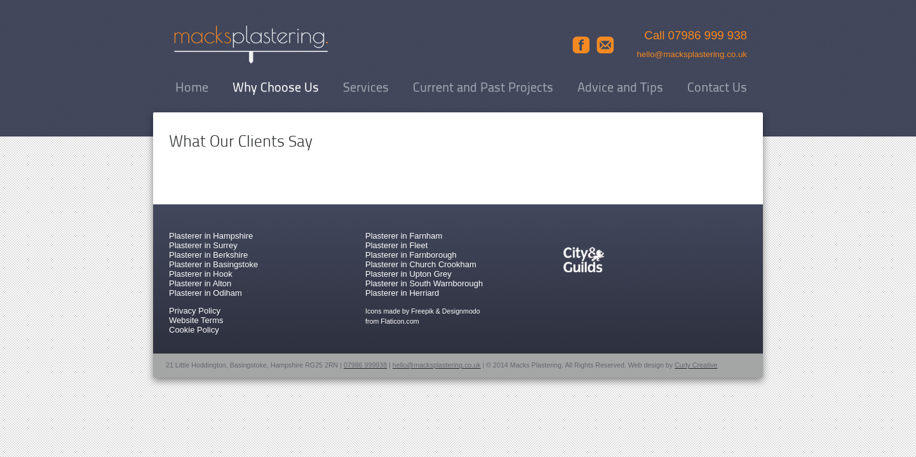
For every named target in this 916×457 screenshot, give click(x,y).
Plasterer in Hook (200, 274)
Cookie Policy (194, 329)
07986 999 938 (708, 35)
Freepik (422, 311)
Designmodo (461, 311)
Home (191, 88)
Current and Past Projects (483, 88)
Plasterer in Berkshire (208, 255)
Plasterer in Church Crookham (420, 264)
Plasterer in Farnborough (411, 255)
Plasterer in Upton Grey (408, 274)
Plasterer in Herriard (402, 293)
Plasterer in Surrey (203, 245)
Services (366, 88)
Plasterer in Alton (200, 283)
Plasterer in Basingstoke (213, 264)
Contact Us (717, 88)
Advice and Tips (620, 88)
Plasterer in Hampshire (211, 236)
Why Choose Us (275, 88)
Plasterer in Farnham (403, 236)
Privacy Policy (194, 310)
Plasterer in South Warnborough (424, 283)
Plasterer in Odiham (205, 293)
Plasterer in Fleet (396, 245)
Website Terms (196, 320)
